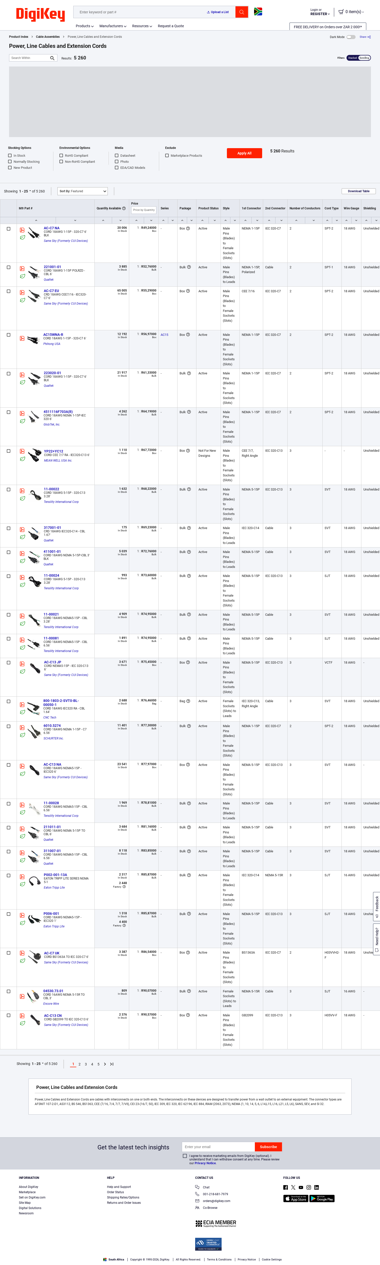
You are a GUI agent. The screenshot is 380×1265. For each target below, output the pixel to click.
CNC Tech (49, 717)
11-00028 (51, 803)
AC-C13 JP (52, 662)
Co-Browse (206, 1208)
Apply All (244, 153)
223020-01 (52, 373)
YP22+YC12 (53, 451)
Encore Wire (51, 1003)
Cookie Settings (272, 1259)
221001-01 (52, 267)
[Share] (365, 37)
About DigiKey (28, 1187)
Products (83, 26)
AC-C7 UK (51, 953)
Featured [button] (71, 191)
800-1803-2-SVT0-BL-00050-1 (61, 703)
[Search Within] (29, 57)
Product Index (18, 37)
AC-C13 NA (52, 764)
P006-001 (51, 914)
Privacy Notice (205, 1163)
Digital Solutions (30, 1208)
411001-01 (52, 551)
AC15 (164, 335)
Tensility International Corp (61, 502)
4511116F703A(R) (58, 412)
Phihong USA (51, 344)
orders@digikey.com (212, 1201)
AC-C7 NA (51, 228)
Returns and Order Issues (124, 1203)
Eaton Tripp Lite (54, 887)
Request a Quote (171, 26)
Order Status (115, 1192)
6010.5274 (52, 726)
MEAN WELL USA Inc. (58, 460)
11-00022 (51, 489)
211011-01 (52, 827)
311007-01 (52, 851)
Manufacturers (111, 26)
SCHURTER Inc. (54, 738)
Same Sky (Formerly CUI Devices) (66, 241)
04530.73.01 (53, 991)
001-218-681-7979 (211, 1194)
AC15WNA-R (53, 335)
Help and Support (119, 1187)
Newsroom (26, 1213)
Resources (140, 26)
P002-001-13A (55, 875)
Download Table (358, 191)
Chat (202, 1187)
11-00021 (51, 614)
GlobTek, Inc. (52, 424)
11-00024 (51, 575)
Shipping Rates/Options (123, 1197)
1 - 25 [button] (23, 191)
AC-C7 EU (51, 291)
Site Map (25, 1203)
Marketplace (27, 1192)
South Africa (113, 1259)
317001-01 (52, 528)
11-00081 (51, 638)
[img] (40, 15)
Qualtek (49, 279)
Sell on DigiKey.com (32, 1197)
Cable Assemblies (48, 37)
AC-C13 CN (53, 1016)
